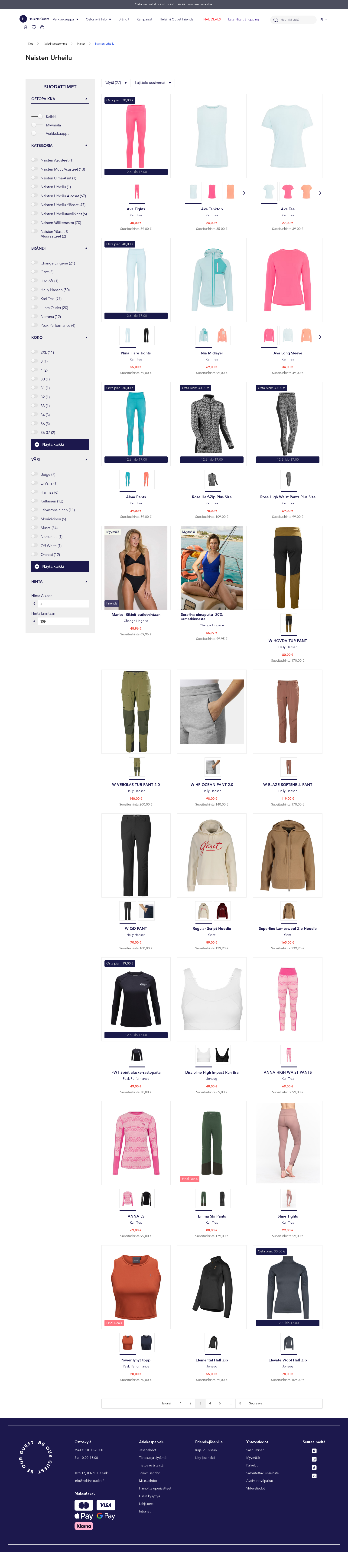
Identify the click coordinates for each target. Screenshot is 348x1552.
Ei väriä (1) (49, 483)
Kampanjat (144, 19)
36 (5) (45, 424)
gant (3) (47, 272)
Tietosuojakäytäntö (152, 1458)
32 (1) (45, 397)
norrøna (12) (51, 317)
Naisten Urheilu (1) (56, 187)
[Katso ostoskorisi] (42, 27)
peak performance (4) (58, 326)
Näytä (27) (115, 83)
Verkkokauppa (57, 134)
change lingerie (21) (58, 263)
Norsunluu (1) (51, 537)
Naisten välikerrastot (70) (61, 223)
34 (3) (45, 415)
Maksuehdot (148, 1481)
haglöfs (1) (49, 281)
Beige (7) (48, 475)
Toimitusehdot (149, 1473)
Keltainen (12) (52, 501)
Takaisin (167, 1403)
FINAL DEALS (211, 19)
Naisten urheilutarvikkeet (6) (64, 214)
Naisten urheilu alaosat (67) (63, 196)
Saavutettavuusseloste (262, 1473)
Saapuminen (255, 1450)
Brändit (124, 19)
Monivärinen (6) (53, 519)
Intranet (145, 1511)
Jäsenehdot (147, 1450)
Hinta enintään (43, 614)
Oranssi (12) (50, 555)
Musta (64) (49, 528)
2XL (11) (47, 353)
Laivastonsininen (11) (58, 510)
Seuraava (255, 1403)
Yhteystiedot (255, 1488)
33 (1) (45, 406)
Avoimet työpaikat (259, 1481)
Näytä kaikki (49, 444)
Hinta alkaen (41, 596)
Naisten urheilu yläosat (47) (63, 205)
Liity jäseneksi (205, 1458)
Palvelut (252, 1465)
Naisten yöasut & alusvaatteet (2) (54, 234)
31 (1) (45, 388)
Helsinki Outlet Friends (176, 19)
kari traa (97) (51, 299)
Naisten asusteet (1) (57, 160)
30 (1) (45, 379)
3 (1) (44, 361)
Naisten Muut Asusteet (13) (63, 170)
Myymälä (53, 125)
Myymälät (253, 1458)
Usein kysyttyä (149, 1496)
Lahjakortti (146, 1504)
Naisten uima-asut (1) (58, 178)
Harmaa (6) (49, 493)
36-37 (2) (48, 433)
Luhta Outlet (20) (54, 308)
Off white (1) (51, 546)
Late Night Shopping (243, 19)
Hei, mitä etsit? (290, 19)
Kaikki (51, 117)
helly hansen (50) (55, 290)
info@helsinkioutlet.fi (89, 1481)
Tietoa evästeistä (151, 1465)
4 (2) (44, 371)
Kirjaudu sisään (206, 1450)
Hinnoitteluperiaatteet (155, 1488)
